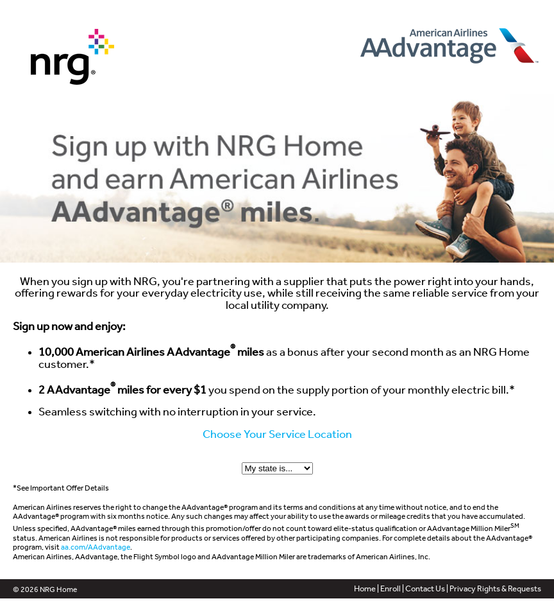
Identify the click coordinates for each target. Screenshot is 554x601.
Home (365, 588)
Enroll (390, 588)
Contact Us (425, 588)
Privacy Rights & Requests (495, 588)
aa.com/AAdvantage (95, 547)
